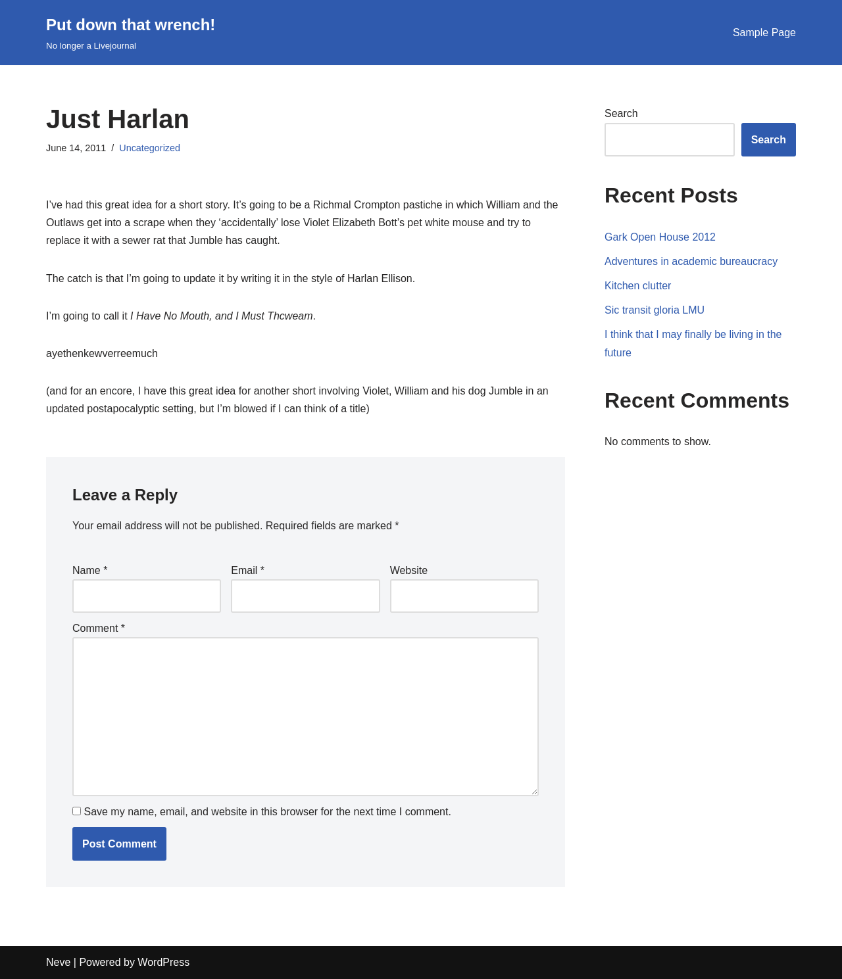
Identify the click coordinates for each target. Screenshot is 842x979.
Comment (98, 628)
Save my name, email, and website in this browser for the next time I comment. (267, 811)
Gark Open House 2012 (660, 237)
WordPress (163, 962)
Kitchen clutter (638, 285)
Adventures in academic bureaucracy (691, 261)
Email (247, 570)
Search (621, 113)
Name (89, 570)
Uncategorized (149, 148)
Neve (58, 962)
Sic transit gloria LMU (655, 310)
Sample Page (764, 32)
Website (409, 570)
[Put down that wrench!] (130, 32)
